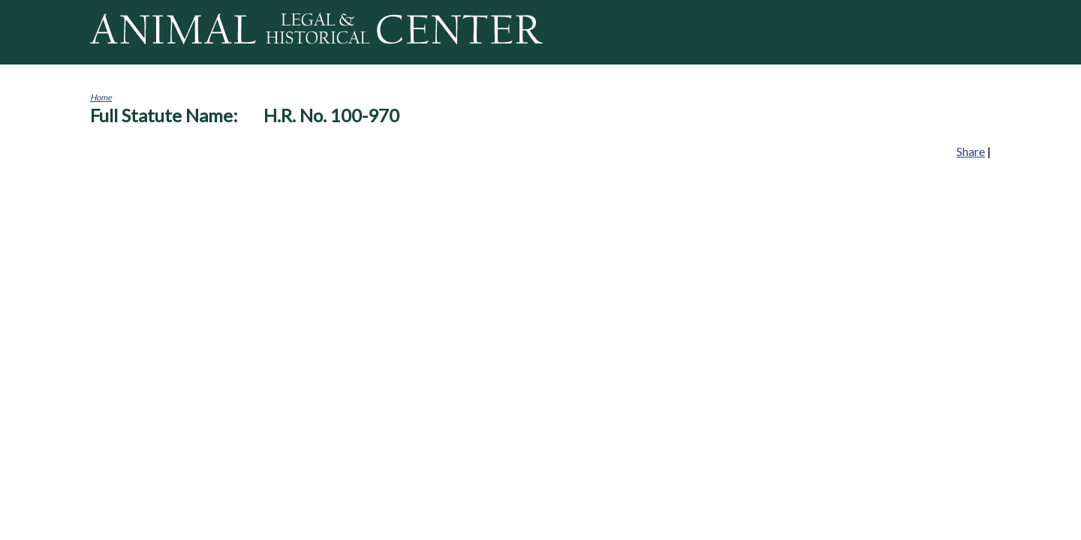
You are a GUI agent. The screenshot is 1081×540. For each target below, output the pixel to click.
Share (970, 151)
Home (101, 97)
